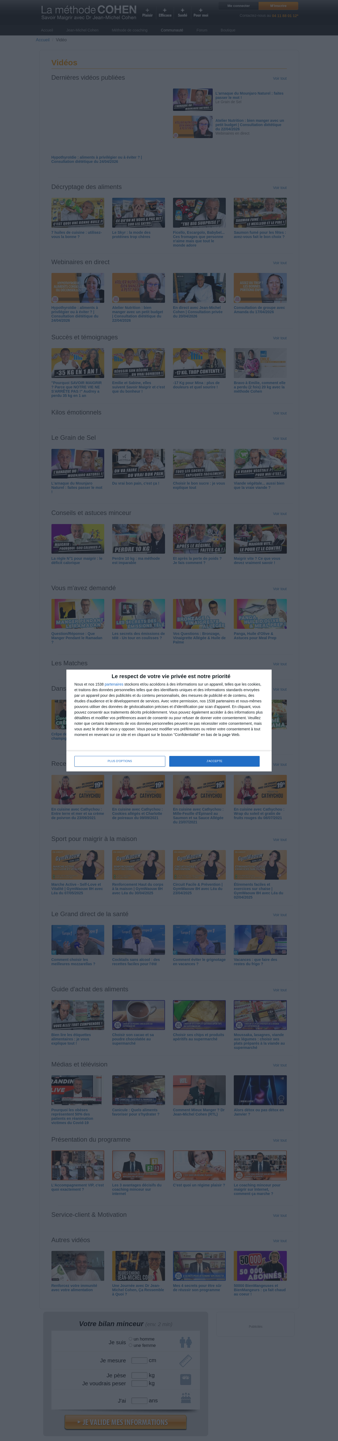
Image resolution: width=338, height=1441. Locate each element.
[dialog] (169, 720)
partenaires (114, 684)
